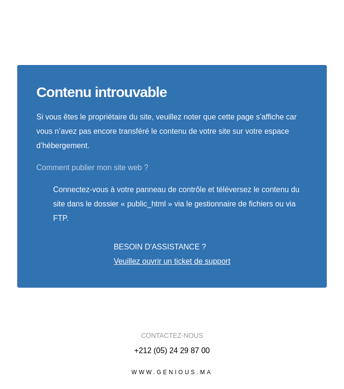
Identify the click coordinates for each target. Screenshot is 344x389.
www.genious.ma (172, 372)
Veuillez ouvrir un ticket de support (172, 261)
